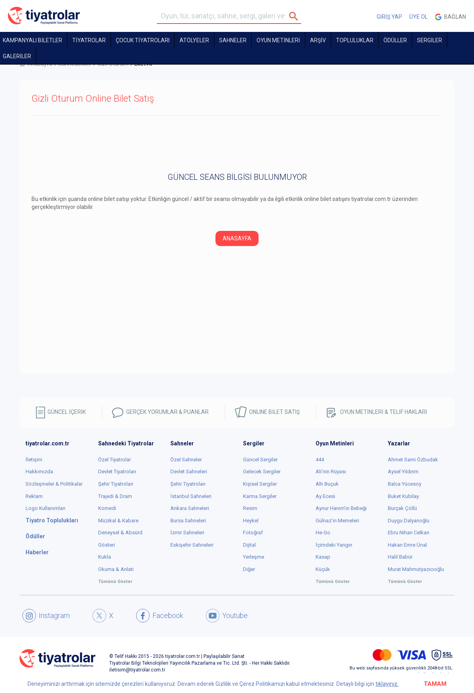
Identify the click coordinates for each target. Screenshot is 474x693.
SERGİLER (429, 40)
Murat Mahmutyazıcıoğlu (416, 569)
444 (320, 460)
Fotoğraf (253, 533)
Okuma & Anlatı (116, 569)
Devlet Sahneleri (188, 471)
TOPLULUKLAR (354, 40)
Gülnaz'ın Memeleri (337, 521)
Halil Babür (400, 557)
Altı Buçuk (327, 484)
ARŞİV (318, 40)
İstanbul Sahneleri (190, 496)
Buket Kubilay (403, 496)
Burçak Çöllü (402, 508)
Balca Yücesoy (404, 484)
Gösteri (106, 545)
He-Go (323, 533)
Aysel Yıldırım (403, 471)
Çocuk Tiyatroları (143, 40)
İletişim (34, 460)
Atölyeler (194, 40)
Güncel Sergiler (260, 460)
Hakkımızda (39, 471)
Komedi (107, 508)
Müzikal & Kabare (118, 521)
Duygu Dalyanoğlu (408, 521)
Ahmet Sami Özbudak (413, 460)
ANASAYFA (237, 238)
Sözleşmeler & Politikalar (54, 484)
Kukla (104, 557)
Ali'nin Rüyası (331, 471)
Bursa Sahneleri (188, 521)
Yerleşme (253, 557)
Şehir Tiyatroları (115, 484)
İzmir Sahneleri (187, 533)
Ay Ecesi (325, 496)
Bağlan (450, 17)
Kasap (323, 557)
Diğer (249, 569)
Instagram (46, 615)
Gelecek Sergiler (261, 471)
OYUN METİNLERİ (278, 40)
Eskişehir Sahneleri (191, 545)
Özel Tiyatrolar (114, 460)
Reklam (34, 496)
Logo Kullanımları (45, 508)
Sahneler (233, 40)
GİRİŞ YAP (389, 17)
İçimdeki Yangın (334, 545)
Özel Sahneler (186, 460)
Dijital (249, 545)
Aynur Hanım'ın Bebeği (341, 508)
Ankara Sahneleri (189, 508)
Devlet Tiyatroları (117, 471)
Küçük (323, 569)
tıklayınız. (387, 684)
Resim (250, 508)
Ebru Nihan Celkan (408, 533)
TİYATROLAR (89, 40)
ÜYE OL (418, 17)
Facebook (159, 615)
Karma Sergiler (259, 496)
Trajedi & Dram (115, 496)
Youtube (227, 615)
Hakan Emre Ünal (407, 545)
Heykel (251, 521)
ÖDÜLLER (395, 40)
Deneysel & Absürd (120, 533)
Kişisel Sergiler (260, 484)
